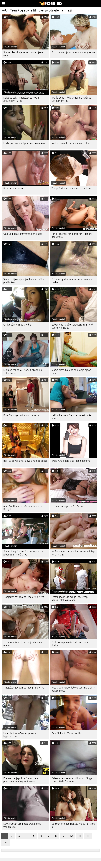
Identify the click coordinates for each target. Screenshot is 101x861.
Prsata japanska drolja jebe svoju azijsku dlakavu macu (70, 598)
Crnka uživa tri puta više (17, 324)
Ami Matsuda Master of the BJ (68, 733)
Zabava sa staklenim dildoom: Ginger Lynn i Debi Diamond (72, 780)
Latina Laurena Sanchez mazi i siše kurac (71, 417)
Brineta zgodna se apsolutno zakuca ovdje (72, 281)
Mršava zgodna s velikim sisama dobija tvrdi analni (73, 553)
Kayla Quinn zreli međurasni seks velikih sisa (22, 825)
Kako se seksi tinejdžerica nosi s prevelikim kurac (21, 99)
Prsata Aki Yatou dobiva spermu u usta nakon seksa (73, 689)
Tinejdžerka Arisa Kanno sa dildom (71, 188)
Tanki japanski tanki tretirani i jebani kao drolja (72, 235)
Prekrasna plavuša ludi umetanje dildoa (70, 644)
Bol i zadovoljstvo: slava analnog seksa (73, 52)
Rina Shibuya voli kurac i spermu (21, 415)
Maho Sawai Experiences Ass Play (71, 143)
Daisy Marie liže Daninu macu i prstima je (74, 825)
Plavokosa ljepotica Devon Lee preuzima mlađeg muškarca (20, 780)
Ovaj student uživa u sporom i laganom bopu (20, 734)
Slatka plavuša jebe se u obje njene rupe (23, 54)
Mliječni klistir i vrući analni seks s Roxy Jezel (22, 508)
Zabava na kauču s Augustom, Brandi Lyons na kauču (72, 326)
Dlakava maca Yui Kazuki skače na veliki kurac (22, 371)
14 (88, 835)
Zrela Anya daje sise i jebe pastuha (71, 460)
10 (71, 835)
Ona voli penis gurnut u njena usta (22, 233)
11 (80, 835)
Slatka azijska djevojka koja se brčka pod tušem (23, 281)
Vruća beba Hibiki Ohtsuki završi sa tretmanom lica (71, 99)
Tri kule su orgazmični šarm (67, 506)
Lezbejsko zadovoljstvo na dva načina (24, 143)
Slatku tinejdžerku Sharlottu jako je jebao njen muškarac (23, 553)
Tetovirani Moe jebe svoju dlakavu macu (22, 644)
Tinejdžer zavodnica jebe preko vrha (23, 596)
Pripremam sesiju (13, 188)
